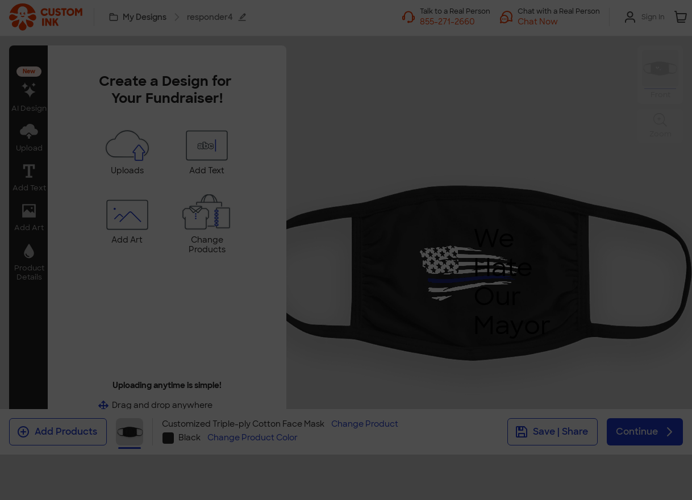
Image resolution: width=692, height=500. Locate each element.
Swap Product (346, 286)
